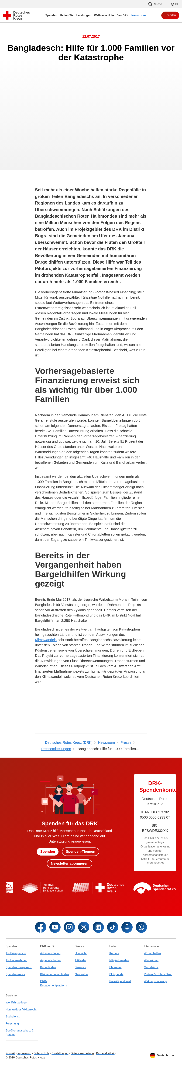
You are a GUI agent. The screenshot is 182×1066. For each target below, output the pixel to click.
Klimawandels (46, 640)
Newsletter (81, 974)
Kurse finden (48, 967)
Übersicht (81, 953)
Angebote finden (50, 960)
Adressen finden (50, 953)
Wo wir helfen (152, 953)
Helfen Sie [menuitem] (66, 15)
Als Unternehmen (16, 960)
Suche (155, 4)
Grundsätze (151, 967)
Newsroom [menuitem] (138, 15)
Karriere (114, 953)
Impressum (24, 1053)
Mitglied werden (119, 960)
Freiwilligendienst (120, 981)
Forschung (12, 1023)
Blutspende (116, 974)
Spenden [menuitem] (51, 15)
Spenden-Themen (80, 852)
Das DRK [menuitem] (123, 15)
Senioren (80, 967)
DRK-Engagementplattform (53, 983)
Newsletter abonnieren (69, 864)
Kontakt (10, 1053)
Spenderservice (15, 974)
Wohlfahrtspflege (16, 1002)
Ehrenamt (115, 967)
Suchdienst (12, 1016)
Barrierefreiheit (105, 1053)
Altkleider (80, 960)
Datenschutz (41, 1053)
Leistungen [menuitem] (83, 15)
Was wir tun (151, 960)
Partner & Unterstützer (158, 974)
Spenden (170, 15)
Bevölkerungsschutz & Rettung (19, 1032)
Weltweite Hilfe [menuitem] (104, 15)
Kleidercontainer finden (54, 974)
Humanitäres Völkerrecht (21, 1009)
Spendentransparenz (19, 967)
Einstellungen (59, 1053)
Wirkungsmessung (155, 981)
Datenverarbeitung (82, 1053)
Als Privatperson (16, 953)
